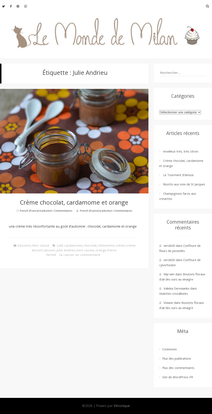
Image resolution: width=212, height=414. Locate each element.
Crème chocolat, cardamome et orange (74, 202)
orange (101, 250)
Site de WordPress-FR (177, 377)
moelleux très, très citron (180, 151)
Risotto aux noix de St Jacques (184, 184)
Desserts (24, 245)
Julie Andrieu (66, 250)
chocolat (90, 245)
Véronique (122, 405)
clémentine (106, 245)
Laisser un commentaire (81, 255)
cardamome (73, 245)
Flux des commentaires (178, 368)
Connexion (169, 349)
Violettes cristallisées (173, 293)
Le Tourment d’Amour (178, 175)
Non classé (40, 245)
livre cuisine (86, 250)
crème (120, 245)
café (60, 245)
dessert (49, 250)
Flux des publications (176, 358)
